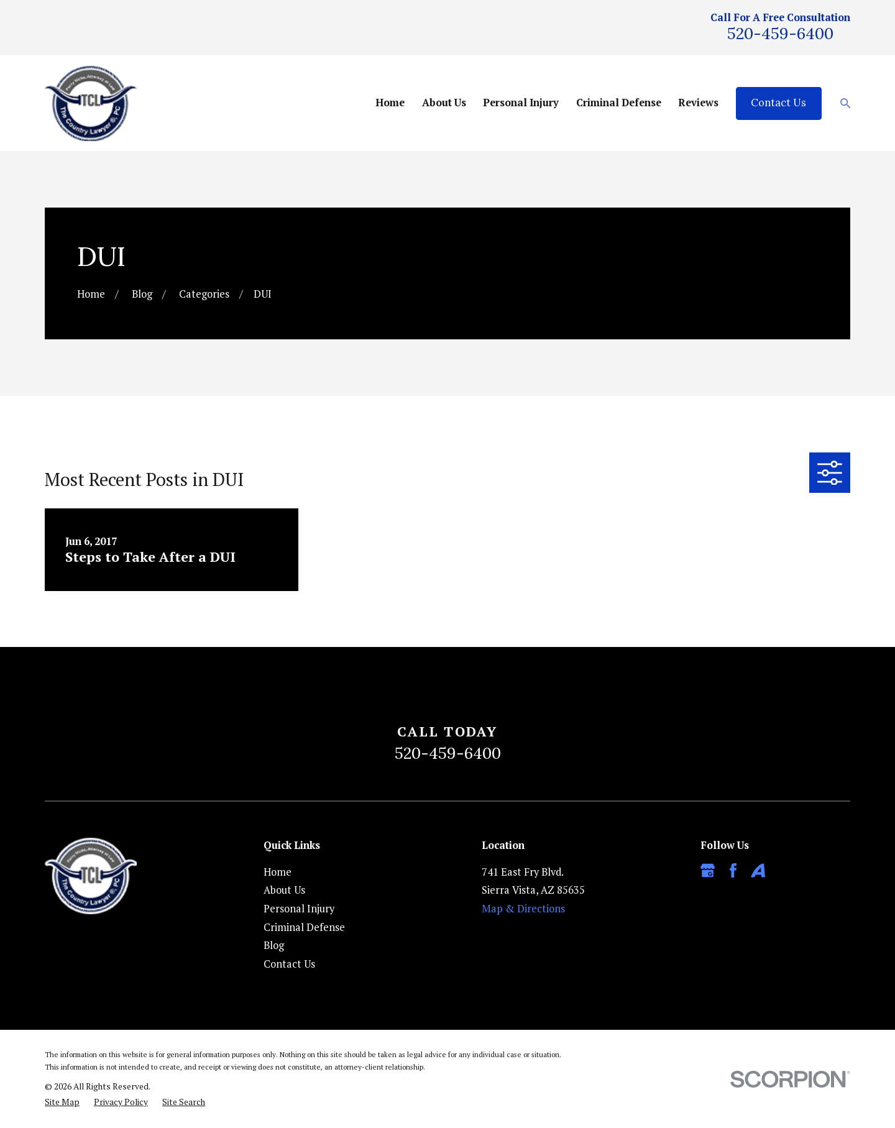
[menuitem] (62, 1102)
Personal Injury (299, 908)
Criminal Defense (304, 927)
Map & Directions (523, 908)
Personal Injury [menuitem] (521, 102)
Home (277, 872)
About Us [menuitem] (444, 102)
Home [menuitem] (390, 102)
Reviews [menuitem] (698, 102)
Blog (274, 945)
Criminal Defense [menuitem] (618, 102)
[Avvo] (758, 870)
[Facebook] (733, 870)
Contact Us (778, 102)
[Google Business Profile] (707, 870)
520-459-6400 (780, 33)
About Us (284, 890)
